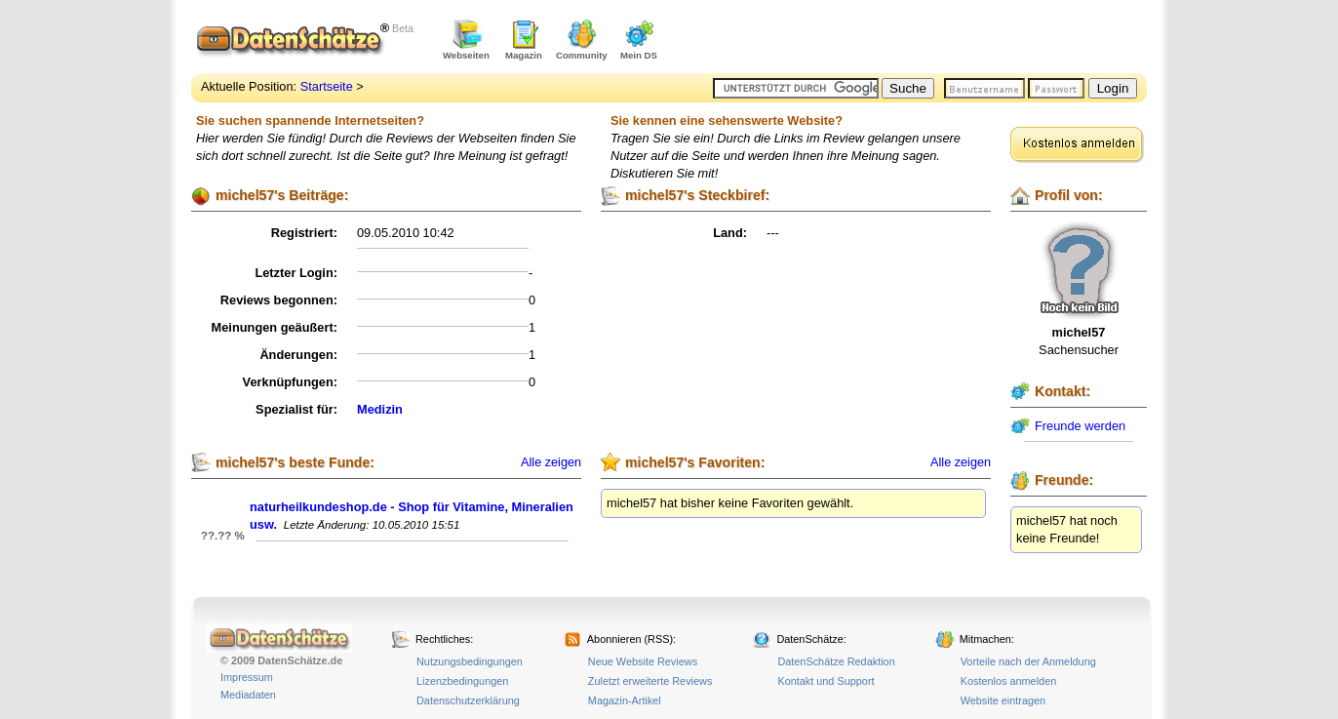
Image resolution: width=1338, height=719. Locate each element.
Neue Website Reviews (642, 661)
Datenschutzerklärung (468, 700)
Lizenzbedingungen (462, 681)
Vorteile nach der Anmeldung (1028, 661)
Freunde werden (1080, 426)
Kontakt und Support (825, 681)
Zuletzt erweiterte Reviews (650, 681)
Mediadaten (248, 694)
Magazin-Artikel (624, 700)
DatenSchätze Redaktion (835, 661)
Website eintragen (1003, 700)
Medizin (380, 409)
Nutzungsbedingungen (469, 661)
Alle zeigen (551, 462)
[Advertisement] (918, 39)
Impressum (246, 677)
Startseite (326, 86)
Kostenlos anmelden (1009, 681)
